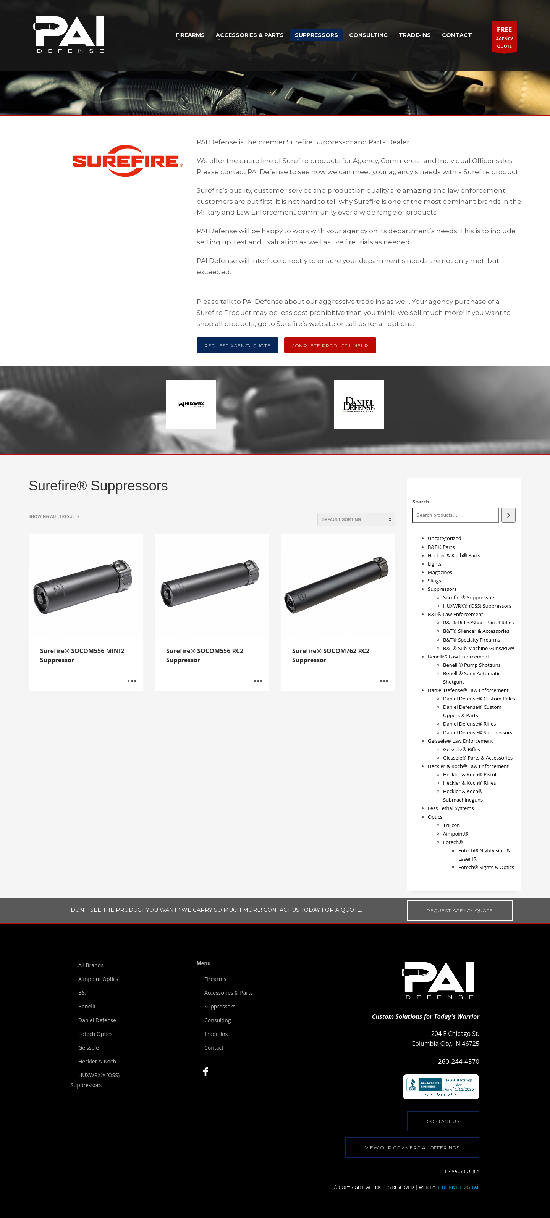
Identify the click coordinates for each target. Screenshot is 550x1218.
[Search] (508, 515)
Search (420, 501)
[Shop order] (356, 519)
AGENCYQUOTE (504, 38)
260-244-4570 (458, 1061)
